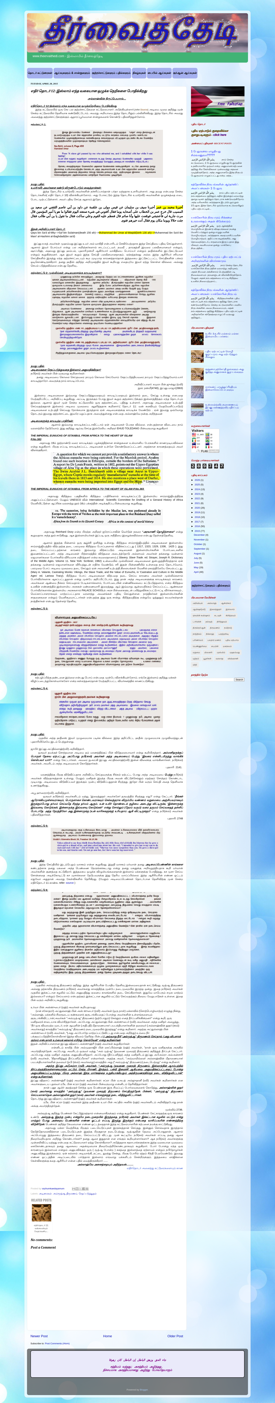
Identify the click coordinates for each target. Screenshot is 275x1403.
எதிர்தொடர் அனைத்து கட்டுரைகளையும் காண (155, 1168)
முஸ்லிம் (221, 652)
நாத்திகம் (197, 634)
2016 (198, 526)
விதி (195, 665)
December (199, 535)
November (199, 539)
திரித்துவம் (222, 621)
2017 (198, 521)
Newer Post (39, 1336)
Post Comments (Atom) (57, 1343)
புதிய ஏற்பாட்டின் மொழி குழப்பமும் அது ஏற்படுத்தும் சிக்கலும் (221, 354)
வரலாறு (219, 658)
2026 (198, 480)
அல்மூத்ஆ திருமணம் (65, 1193)
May (196, 567)
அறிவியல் (198, 603)
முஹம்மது (235, 652)
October (198, 544)
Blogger (144, 1389)
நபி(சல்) (228, 628)
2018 (198, 517)
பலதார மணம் (214, 640)
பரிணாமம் (198, 640)
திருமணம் (215, 628)
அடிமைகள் (45, 1193)
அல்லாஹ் (212, 603)
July (196, 558)
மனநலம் (227, 646)
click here (219, 134)
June (197, 562)
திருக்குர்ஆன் (199, 628)
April (196, 572)
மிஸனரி (208, 652)
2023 (198, 494)
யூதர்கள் (207, 658)
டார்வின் (197, 621)
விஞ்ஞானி (233, 658)
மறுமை (196, 652)
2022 (198, 498)
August (198, 553)
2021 (198, 503)
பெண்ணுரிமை (200, 646)
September (200, 548)
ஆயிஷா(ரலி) (199, 609)
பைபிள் (215, 646)
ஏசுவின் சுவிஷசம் (201, 615)
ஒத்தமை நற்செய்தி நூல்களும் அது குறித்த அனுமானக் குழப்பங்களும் (224, 370)
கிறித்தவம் (231, 615)
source (70, 882)
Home (107, 1336)
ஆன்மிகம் (226, 603)
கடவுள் (217, 615)
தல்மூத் (209, 621)
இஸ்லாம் (230, 609)
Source (144, 109)
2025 (198, 484)
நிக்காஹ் (210, 634)
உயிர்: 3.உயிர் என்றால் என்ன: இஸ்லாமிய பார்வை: (222, 335)
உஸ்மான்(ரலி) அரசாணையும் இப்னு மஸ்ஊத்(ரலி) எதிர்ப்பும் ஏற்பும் (222, 407)
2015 (198, 531)
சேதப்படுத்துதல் (88, 1193)
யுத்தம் (196, 658)
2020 (198, 507)
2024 (198, 489)
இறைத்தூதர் (215, 609)
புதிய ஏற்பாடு (232, 640)
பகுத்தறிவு (224, 634)
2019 (198, 512)
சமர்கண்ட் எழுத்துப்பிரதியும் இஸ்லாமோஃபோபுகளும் (221, 388)
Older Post (175, 1336)
